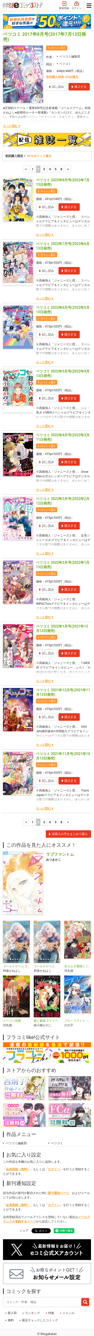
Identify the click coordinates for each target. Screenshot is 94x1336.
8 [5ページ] (61, 153)
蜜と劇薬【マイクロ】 (47, 1004)
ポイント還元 (58, 31)
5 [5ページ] (55, 153)
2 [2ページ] (38, 153)
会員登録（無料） (18, 1153)
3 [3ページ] (44, 153)
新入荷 (12, 1296)
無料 (11, 1304)
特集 (51, 1296)
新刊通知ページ (58, 1176)
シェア (24, 1214)
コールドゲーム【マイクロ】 (16, 950)
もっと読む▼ (12, 110)
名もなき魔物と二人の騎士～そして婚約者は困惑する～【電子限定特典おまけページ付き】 (77, 950)
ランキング (32, 1296)
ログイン (54, 1153)
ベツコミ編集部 (69, 40)
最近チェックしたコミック (40, 1304)
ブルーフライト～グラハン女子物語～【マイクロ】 (77, 1004)
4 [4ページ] (50, 153)
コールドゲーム (44, 950)
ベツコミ (65, 47)
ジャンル (68, 1296)
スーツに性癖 (12, 1004)
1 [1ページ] (33, 153)
